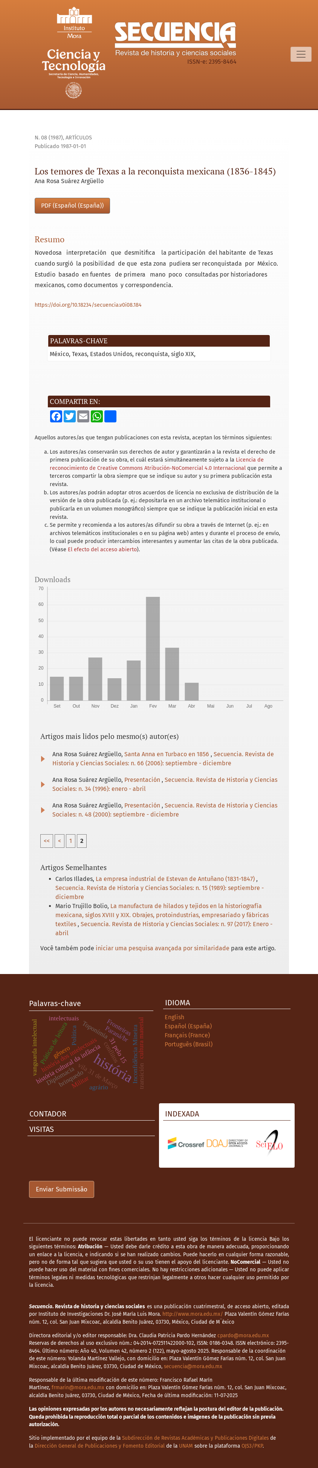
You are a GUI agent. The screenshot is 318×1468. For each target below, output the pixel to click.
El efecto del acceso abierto (102, 549)
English (174, 1017)
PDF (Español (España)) (72, 205)
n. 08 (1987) (49, 138)
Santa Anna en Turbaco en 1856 (167, 754)
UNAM (186, 1446)
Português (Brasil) (189, 1044)
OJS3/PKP (252, 1446)
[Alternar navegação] (301, 54)
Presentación (143, 779)
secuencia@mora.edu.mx (193, 1366)
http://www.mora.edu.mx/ (192, 1314)
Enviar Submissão (61, 1189)
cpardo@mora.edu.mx (243, 1335)
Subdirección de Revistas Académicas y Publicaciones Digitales (195, 1438)
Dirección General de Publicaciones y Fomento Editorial (100, 1446)
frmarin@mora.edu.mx (78, 1387)
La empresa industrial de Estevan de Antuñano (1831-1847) (176, 878)
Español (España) (188, 1026)
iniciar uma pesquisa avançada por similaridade (162, 948)
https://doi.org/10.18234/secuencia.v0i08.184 (88, 305)
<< (47, 840)
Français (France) (187, 1035)
